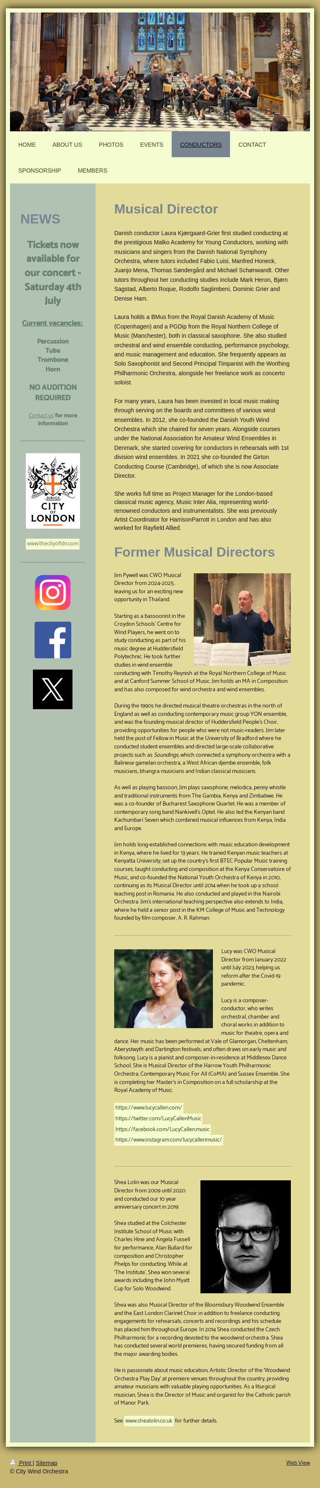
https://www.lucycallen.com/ (148, 1108)
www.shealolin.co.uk (148, 1421)
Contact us (41, 416)
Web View (298, 1463)
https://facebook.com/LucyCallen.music (162, 1129)
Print (21, 1463)
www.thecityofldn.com (52, 544)
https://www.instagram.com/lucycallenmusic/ (168, 1140)
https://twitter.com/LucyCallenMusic (158, 1119)
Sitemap (46, 1463)
